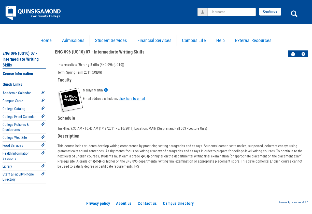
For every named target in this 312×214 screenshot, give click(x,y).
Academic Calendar (24, 93)
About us (124, 203)
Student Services (111, 40)
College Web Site (24, 137)
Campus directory (178, 203)
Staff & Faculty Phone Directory (24, 176)
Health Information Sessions (24, 155)
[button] (303, 54)
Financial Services (154, 40)
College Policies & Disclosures (24, 127)
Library (24, 166)
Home (46, 40)
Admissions (73, 40)
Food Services (24, 145)
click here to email (132, 99)
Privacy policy (98, 203)
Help (220, 40)
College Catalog (24, 108)
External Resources (253, 40)
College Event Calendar (24, 116)
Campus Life (194, 40)
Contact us (147, 203)
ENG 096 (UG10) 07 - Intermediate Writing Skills (21, 59)
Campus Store (24, 101)
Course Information (18, 74)
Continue (270, 11)
